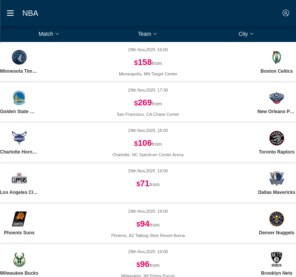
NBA (30, 13)
